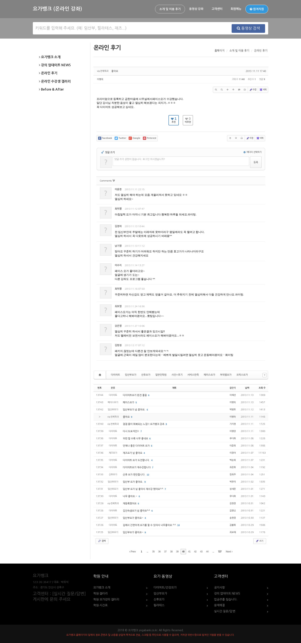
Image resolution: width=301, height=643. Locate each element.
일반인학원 (161, 375)
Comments (107, 181)
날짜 (247, 388)
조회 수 (262, 388)
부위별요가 (225, 375)
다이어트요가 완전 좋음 (135, 395)
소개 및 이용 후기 (170, 9)
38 (171, 551)
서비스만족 (193, 375)
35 (153, 551)
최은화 (233, 467)
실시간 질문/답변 (224, 611)
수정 (252, 89)
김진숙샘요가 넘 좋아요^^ (137, 511)
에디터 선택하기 (253, 152)
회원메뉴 (236, 8)
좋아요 (114, 71)
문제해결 (219, 605)
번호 (99, 388)
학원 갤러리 (100, 593)
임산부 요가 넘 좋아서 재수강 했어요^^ (143, 489)
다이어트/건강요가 (165, 587)
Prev (132, 551)
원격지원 (257, 9)
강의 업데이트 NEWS (55, 65)
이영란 (233, 431)
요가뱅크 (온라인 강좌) (57, 8)
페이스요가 (209, 375)
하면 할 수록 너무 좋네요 (136, 438)
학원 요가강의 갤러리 (106, 599)
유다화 (233, 438)
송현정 (233, 518)
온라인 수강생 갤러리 (55, 81)
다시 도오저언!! (131, 431)
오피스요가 (242, 375)
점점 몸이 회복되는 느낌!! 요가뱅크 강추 (144, 424)
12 (148, 474)
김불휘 (233, 525)
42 (195, 551)
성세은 (233, 489)
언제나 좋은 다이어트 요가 (136, 446)
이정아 (233, 453)
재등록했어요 (130, 503)
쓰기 (259, 541)
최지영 (118, 209)
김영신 (233, 511)
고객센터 (217, 8)
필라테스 (159, 605)
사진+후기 (177, 375)
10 (178, 525)
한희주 (233, 474)
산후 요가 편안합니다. (134, 474)
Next (229, 551)
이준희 (233, 446)
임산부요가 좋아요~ (133, 518)
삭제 (262, 89)
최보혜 (233, 532)
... (147, 551)
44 (207, 551)
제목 (174, 388)
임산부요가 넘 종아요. (134, 409)
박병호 (233, 409)
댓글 (259, 209)
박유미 (233, 482)
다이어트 (115, 375)
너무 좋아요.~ (130, 496)
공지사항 (219, 587)
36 (159, 551)
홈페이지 (219, 50)
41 (189, 551)
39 (177, 551)
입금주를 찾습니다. (225, 599)
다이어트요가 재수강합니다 (137, 467)
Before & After (51, 89)
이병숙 (100, 79)
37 (165, 551)
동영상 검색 (248, 28)
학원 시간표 (100, 605)
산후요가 (145, 375)
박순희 (233, 460)
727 (220, 551)
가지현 (233, 424)
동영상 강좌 (196, 8)
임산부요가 (130, 375)
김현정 (233, 503)
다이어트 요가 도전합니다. (136, 460)
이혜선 (233, 395)
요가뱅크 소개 (49, 57)
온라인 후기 (48, 73)
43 (201, 551)
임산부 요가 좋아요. (133, 482)
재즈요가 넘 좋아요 (133, 453)
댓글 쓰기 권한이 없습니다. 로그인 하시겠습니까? (139, 159)
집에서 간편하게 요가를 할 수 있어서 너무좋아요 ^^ (150, 525)
